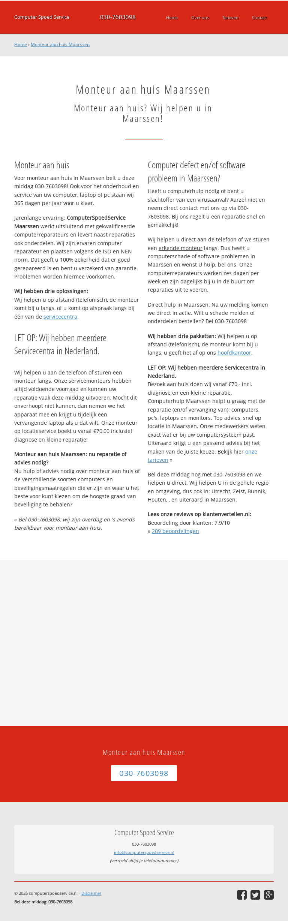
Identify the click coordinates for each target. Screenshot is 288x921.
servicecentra (60, 316)
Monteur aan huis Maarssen (60, 44)
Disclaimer (91, 893)
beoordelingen (175, 531)
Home (20, 44)
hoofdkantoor (234, 352)
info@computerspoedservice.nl (144, 852)
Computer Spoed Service (41, 17)
